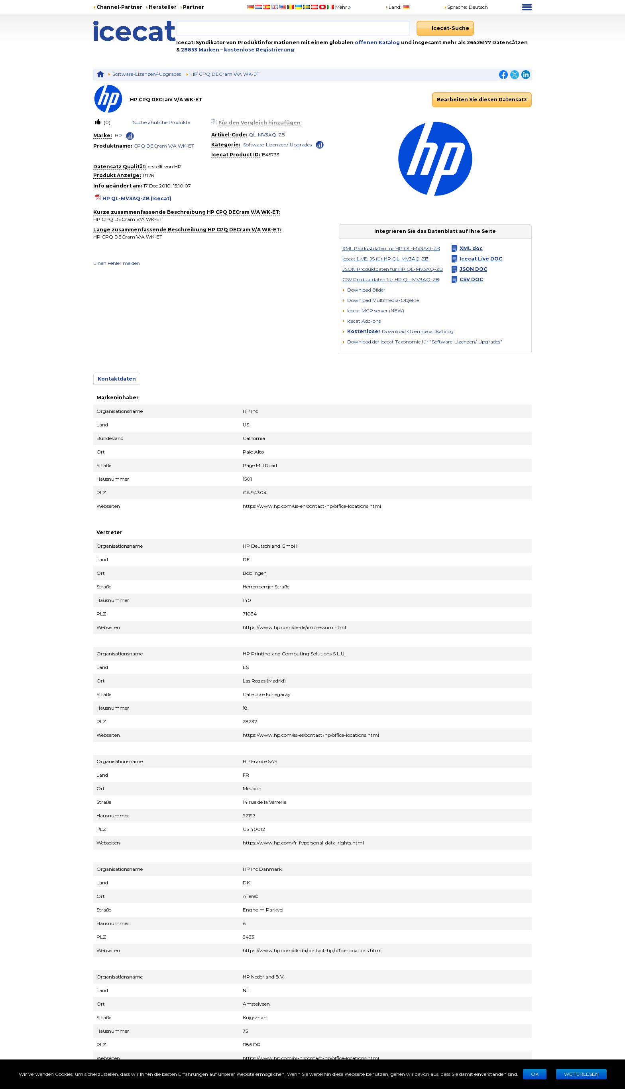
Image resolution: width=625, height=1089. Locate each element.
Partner (193, 7)
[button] (380, 300)
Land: (393, 7)
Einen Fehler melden (116, 263)
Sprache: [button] (455, 7)
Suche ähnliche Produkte (161, 122)
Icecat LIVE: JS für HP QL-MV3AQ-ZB (385, 259)
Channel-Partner (119, 7)
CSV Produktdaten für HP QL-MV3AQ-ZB (390, 279)
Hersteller (163, 7)
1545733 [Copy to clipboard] (270, 155)
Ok (535, 1074)
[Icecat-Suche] (445, 28)
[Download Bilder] (363, 290)
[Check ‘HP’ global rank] (130, 136)
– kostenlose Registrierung (257, 50)
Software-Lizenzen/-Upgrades (146, 74)
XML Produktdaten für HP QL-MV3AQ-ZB (391, 248)
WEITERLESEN (581, 1074)
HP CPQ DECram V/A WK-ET (225, 74)
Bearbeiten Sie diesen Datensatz (482, 100)
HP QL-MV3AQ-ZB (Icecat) (136, 198)
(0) (106, 122)
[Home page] (134, 31)
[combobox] (293, 28)
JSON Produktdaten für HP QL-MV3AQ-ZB (392, 269)
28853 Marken (200, 50)
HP (118, 135)
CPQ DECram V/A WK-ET (164, 146)
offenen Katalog (377, 42)
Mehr (343, 7)
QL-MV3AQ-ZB (267, 135)
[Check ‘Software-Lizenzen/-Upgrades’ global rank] (319, 144)
